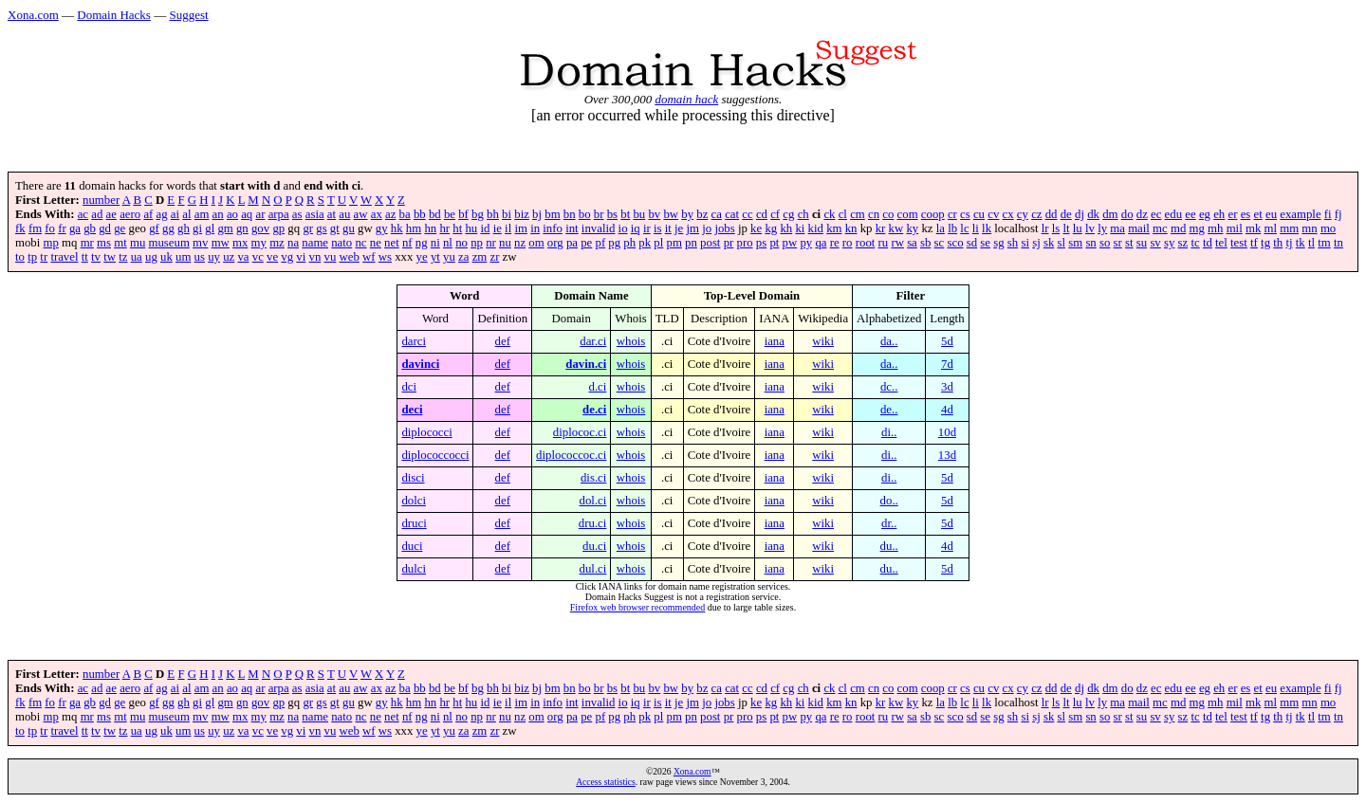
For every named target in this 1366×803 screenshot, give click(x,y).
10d (947, 432)
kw (896, 228)
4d (947, 409)
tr (43, 257)
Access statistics (606, 781)
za (463, 257)
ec (1156, 214)
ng (421, 242)
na (293, 242)
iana (775, 341)
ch (803, 214)
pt (774, 242)
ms (104, 242)
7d (947, 364)
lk (986, 228)
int (572, 228)
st (1129, 242)
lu (1077, 228)
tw (109, 257)
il (508, 228)
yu (449, 257)
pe (586, 242)
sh (1012, 242)
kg (771, 228)
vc (258, 257)
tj (1288, 242)
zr (494, 257)
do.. (889, 500)
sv (1155, 242)
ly (1102, 228)
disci (412, 477)
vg (287, 257)
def (502, 341)
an (218, 214)
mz (277, 242)
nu (505, 242)
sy (1169, 242)
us (199, 257)
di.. (888, 432)
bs (612, 214)
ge (119, 228)
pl (658, 242)
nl (447, 242)
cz (1036, 214)
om (536, 242)
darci (413, 341)
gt (335, 228)
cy (1022, 214)
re (835, 242)
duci (411, 546)
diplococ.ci (580, 432)
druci (413, 523)
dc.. (888, 386)
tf (1254, 242)
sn (1090, 242)
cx (1008, 214)
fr (62, 228)
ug (151, 257)
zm (480, 257)
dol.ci (593, 500)
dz (1142, 214)
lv (1090, 228)
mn (1309, 228)
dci (408, 386)
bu (639, 214)
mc (1160, 228)
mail (1139, 228)
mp (51, 242)
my (259, 242)
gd (105, 228)
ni (435, 242)
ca (716, 214)
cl (843, 214)
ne (375, 242)
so (1104, 242)
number (101, 200)
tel (1221, 242)
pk (644, 242)
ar (260, 214)
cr (952, 214)
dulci (413, 568)
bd (435, 214)
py (806, 242)
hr (444, 228)
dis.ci (593, 477)
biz (521, 214)
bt (625, 214)
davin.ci (585, 364)
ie (497, 228)
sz (1183, 242)
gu (348, 228)
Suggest (188, 15)
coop (933, 214)
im (520, 228)
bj (537, 214)
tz (123, 257)
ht (457, 228)
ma (1117, 228)
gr (308, 228)
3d (947, 386)
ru (883, 242)
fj (1338, 214)
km (833, 228)
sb (925, 242)
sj (1036, 242)
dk (1093, 214)
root (866, 242)
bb (420, 214)
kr (881, 228)
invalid (598, 228)
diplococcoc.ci (571, 455)
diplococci (426, 432)
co (888, 214)
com (907, 214)
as (297, 214)
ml (1270, 228)
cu (979, 214)
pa (572, 242)
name (315, 242)
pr (729, 242)
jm (693, 228)
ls (1056, 228)
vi (300, 257)
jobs (724, 228)
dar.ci (593, 341)
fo (50, 228)
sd (972, 242)
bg (477, 214)
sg (998, 242)
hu (471, 228)
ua (136, 257)
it (668, 228)
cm (857, 214)
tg (1265, 242)
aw (361, 214)
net (391, 242)
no (461, 242)
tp (32, 257)
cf (775, 214)
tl (1311, 242)
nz (520, 242)
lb (952, 228)
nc (360, 242)
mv (200, 242)
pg (614, 242)
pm (674, 242)
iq (635, 228)
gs (321, 228)
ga (75, 228)
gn (242, 228)
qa (820, 242)
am (202, 214)
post (710, 242)
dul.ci (593, 568)
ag (162, 214)
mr (87, 242)
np (477, 242)
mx (240, 242)
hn (430, 228)
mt (120, 242)
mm (1289, 228)
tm (1324, 242)
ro (847, 242)
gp (278, 228)
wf (369, 257)
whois (631, 341)
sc (939, 242)
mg (1197, 228)
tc (1195, 242)
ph (629, 242)
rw (897, 242)
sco (955, 242)
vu (330, 257)
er (1232, 214)
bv (654, 214)
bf (463, 214)
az (390, 214)
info (553, 228)
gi (197, 228)
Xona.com (33, 15)
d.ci (598, 386)
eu (1271, 214)
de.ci (594, 409)
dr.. (888, 523)
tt (85, 257)
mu (137, 242)
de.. (888, 409)
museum (168, 242)
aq (246, 214)
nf (407, 242)
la (940, 228)
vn (315, 257)
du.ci (594, 546)
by (687, 214)
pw (790, 242)
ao (232, 214)
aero (130, 214)
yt (435, 257)
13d (947, 455)
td (1207, 242)
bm (552, 214)
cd (761, 214)
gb (89, 228)
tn (1338, 242)
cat (732, 214)
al (186, 214)
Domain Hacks (114, 15)
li (975, 228)
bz (702, 214)
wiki (823, 341)
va (243, 257)
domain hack (686, 99)
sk (1048, 242)
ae (111, 214)
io (623, 228)
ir (647, 228)
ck (829, 214)
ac (83, 214)
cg (788, 214)
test (1238, 242)
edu (1173, 214)
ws (385, 257)
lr (1045, 228)
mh (1215, 228)
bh (493, 214)
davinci (420, 364)
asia (314, 214)
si (1025, 242)
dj (1079, 214)
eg (1204, 214)
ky (912, 228)
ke (756, 228)
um (183, 257)
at (331, 214)
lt (1065, 228)
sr (1118, 242)
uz (228, 257)
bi (506, 214)
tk (1300, 242)
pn (691, 242)
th (1278, 242)
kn (851, 228)
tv (96, 257)
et (1258, 214)
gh (183, 228)
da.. (888, 341)
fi (1328, 214)
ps (761, 242)
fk (20, 228)
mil (1235, 228)
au (344, 214)
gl (209, 228)
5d (947, 341)
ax (376, 214)
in (535, 228)
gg (168, 228)
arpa (278, 214)
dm (1109, 214)
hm (413, 228)
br (599, 214)
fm (35, 228)
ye (422, 257)
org (555, 242)
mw (221, 242)
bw (670, 214)
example (1300, 214)
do (1127, 214)
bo (585, 214)
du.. (889, 546)
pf (600, 242)
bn (569, 214)
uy (214, 257)
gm (224, 228)
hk (397, 228)
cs (965, 214)
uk (166, 257)
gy (382, 228)
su (1141, 242)
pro (745, 242)
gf (154, 228)
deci (411, 409)
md (1178, 228)
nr (491, 242)
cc (747, 214)
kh (786, 228)
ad (96, 214)
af (148, 214)
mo (1328, 228)
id (484, 228)
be (449, 214)
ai (175, 214)
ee (1190, 214)
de (1066, 214)
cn (873, 214)
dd (1051, 214)
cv (993, 214)
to (20, 257)
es (1246, 214)
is (658, 228)
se (985, 242)
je (678, 228)
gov (260, 228)
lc (964, 228)
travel (64, 257)
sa (912, 242)
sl (1062, 242)
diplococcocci (435, 455)
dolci (413, 500)
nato (341, 242)
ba (405, 214)
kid (815, 228)
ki (799, 228)
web (350, 257)
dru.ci (593, 523)
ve (272, 257)
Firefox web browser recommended (637, 607)
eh (1219, 214)
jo (706, 228)
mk (1253, 228)
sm (1075, 242)
